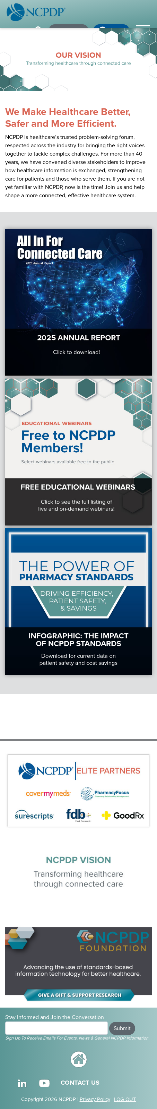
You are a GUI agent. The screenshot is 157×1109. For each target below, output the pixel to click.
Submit (122, 1028)
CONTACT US (80, 1082)
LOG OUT (125, 1099)
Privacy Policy (95, 1099)
